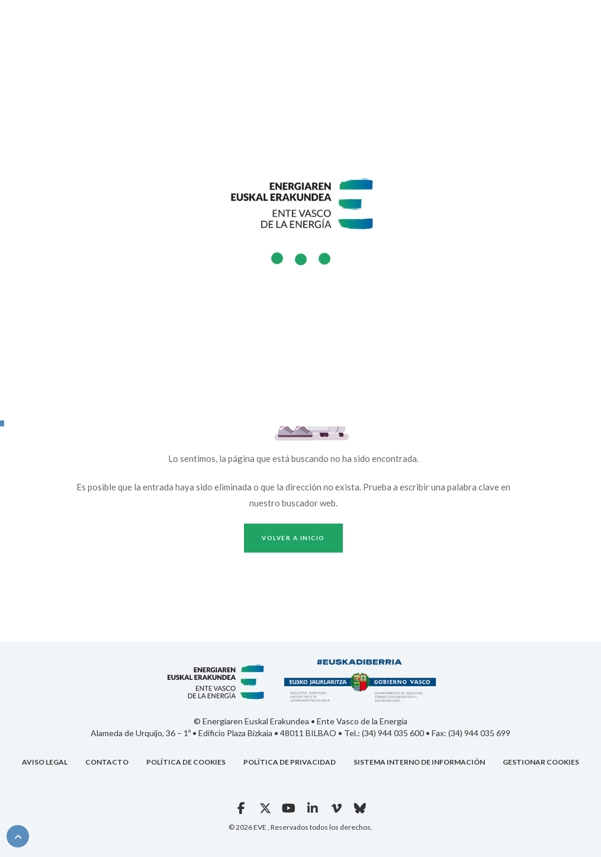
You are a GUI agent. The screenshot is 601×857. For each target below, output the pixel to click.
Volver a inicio (293, 537)
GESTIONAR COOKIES (541, 762)
